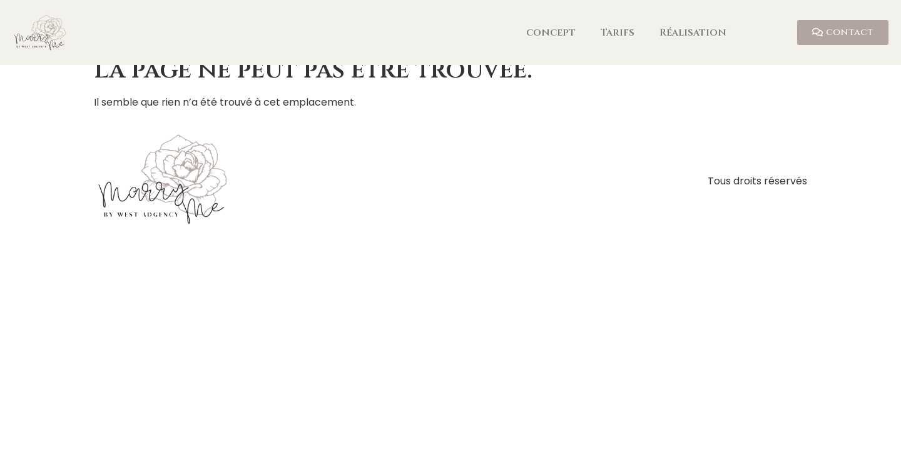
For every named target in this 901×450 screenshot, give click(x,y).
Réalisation (692, 32)
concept (551, 32)
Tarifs (617, 32)
